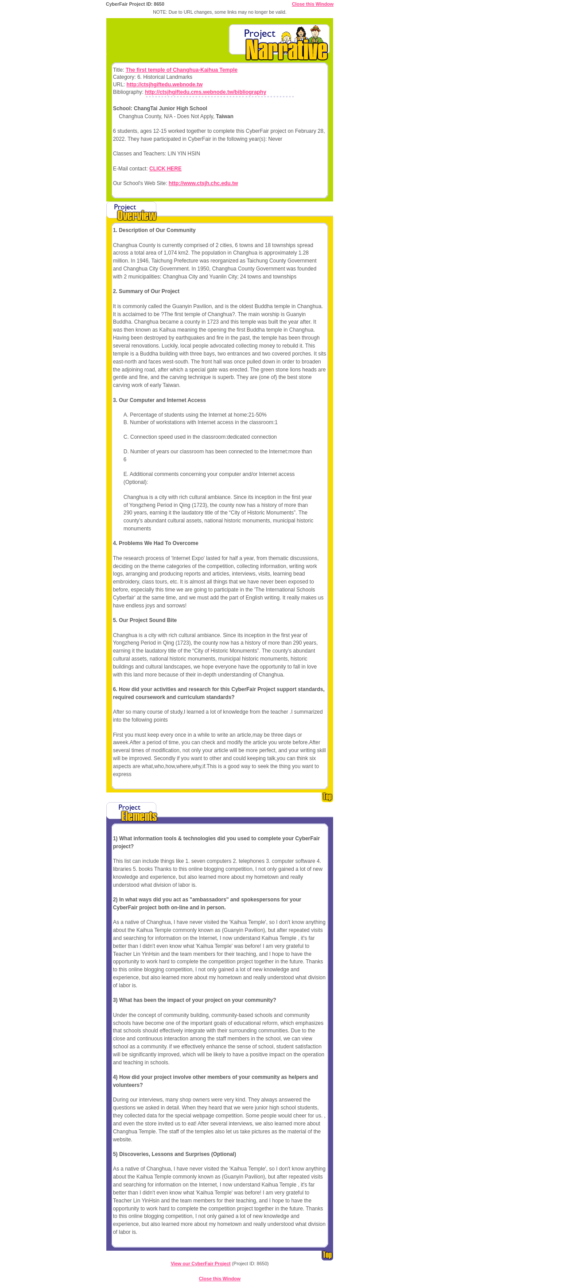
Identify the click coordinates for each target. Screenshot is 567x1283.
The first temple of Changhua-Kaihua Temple (181, 70)
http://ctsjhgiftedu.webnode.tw (164, 84)
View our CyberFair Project (200, 1263)
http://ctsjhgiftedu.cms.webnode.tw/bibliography (205, 92)
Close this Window (313, 4)
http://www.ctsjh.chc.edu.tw (203, 183)
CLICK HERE (165, 169)
